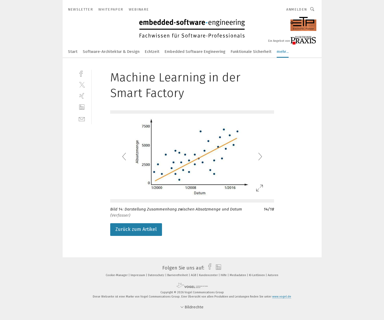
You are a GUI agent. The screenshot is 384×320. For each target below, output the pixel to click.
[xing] (81, 96)
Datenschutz (156, 275)
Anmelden (296, 9)
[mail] (81, 118)
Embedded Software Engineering (195, 51)
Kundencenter (209, 275)
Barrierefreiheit (178, 275)
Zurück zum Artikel (136, 229)
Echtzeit (152, 51)
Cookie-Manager (117, 275)
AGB (194, 275)
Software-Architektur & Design (111, 51)
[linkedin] (81, 107)
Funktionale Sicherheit (251, 51)
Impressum (138, 275)
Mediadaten (238, 275)
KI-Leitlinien (257, 275)
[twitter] (81, 84)
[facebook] (81, 73)
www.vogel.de (281, 296)
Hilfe (224, 275)
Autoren (273, 275)
